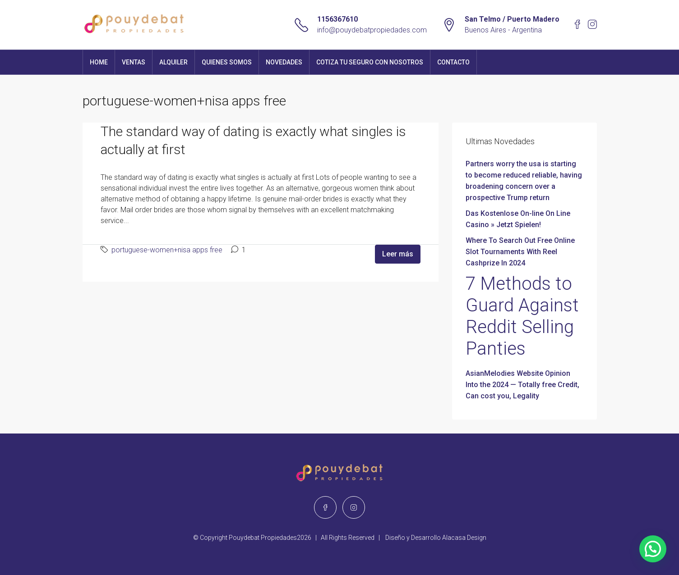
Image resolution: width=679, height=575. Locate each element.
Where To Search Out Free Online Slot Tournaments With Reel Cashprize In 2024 (520, 251)
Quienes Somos (227, 62)
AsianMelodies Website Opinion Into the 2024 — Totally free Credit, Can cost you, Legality (522, 384)
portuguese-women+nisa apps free (166, 250)
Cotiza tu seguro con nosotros (369, 62)
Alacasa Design (464, 537)
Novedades (284, 62)
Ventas (133, 62)
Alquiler (173, 62)
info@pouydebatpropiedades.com (372, 30)
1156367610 (337, 19)
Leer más (397, 254)
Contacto (453, 62)
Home (99, 62)
